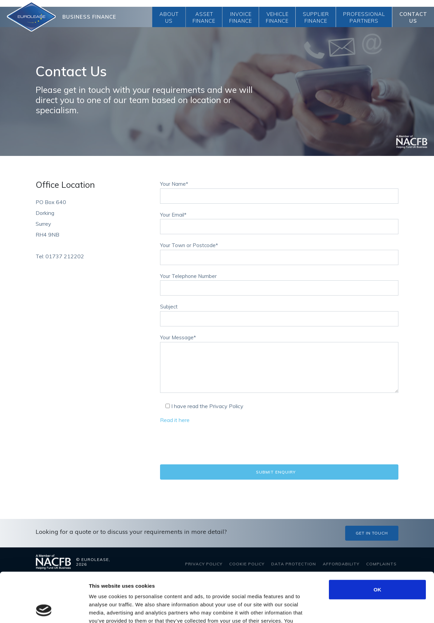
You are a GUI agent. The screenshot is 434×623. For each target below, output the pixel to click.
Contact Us (413, 17)
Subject (279, 312)
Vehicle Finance (277, 17)
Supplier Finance (316, 17)
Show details (356, 609)
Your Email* (279, 221)
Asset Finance (204, 17)
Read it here (175, 420)
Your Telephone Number (279, 282)
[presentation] (211, 444)
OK (377, 543)
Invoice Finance (240, 17)
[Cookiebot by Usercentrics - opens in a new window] (44, 610)
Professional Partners (364, 17)
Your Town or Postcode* (279, 251)
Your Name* (279, 190)
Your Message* (279, 364)
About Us (169, 17)
